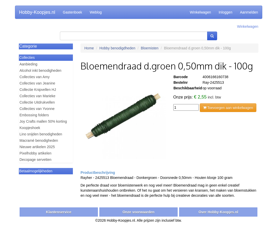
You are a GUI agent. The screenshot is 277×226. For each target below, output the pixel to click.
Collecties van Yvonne (37, 109)
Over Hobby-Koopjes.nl (218, 212)
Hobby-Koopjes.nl (37, 12)
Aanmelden (249, 12)
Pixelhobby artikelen (35, 153)
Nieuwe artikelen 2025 (37, 147)
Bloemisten (150, 48)
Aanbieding (28, 64)
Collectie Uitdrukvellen (37, 102)
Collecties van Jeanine (37, 83)
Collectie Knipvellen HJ (38, 90)
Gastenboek (72, 12)
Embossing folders (34, 115)
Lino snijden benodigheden (41, 134)
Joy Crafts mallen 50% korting (43, 121)
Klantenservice (58, 212)
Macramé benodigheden (39, 140)
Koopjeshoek (30, 128)
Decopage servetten (35, 160)
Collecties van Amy (35, 77)
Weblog (96, 12)
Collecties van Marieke (38, 96)
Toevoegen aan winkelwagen (228, 108)
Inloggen (225, 12)
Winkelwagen (200, 12)
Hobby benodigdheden (117, 48)
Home (89, 48)
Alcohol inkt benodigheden (40, 70)
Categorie (28, 46)
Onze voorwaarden (138, 212)
